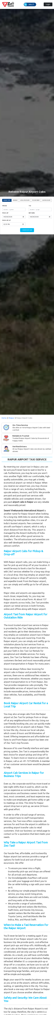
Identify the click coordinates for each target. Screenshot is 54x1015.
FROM (4, 206)
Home (4, 418)
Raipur (11, 418)
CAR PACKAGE (46, 200)
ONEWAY (15, 200)
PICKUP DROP (36, 200)
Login (48, 4)
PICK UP (5, 213)
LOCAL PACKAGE (25, 200)
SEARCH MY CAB (27, 230)
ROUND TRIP (6, 200)
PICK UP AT (6, 220)
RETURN (32, 213)
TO (30, 206)
